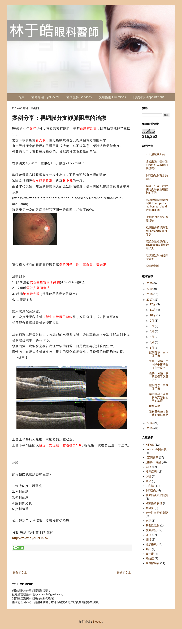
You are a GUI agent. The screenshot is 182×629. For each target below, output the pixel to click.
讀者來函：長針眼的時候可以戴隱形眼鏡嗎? (157, 165)
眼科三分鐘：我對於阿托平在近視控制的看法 (157, 189)
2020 (149, 283)
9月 (152, 320)
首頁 (21, 97)
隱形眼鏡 (151, 544)
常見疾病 (151, 471)
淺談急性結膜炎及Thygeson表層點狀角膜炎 (157, 244)
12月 (153, 304)
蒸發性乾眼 (152, 525)
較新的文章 (20, 572)
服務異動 (154, 406)
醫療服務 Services (79, 97)
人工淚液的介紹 (155, 154)
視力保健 (151, 530)
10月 (153, 315)
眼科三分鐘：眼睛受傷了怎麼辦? (158, 376)
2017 (149, 299)
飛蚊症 (150, 558)
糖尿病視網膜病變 (157, 495)
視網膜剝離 (152, 265)
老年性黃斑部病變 (157, 512)
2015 (149, 428)
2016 (149, 423)
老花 (148, 520)
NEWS (150, 444)
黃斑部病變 (152, 563)
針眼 (148, 539)
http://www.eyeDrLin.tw (30, 538)
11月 (153, 309)
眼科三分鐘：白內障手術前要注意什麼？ (158, 364)
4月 (152, 336)
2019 (149, 288)
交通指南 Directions (112, 97)
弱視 (148, 476)
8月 (152, 326)
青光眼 (150, 553)
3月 (152, 342)
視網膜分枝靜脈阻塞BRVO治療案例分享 (157, 231)
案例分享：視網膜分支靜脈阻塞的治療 (158, 397)
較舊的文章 (124, 572)
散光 (148, 481)
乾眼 (148, 466)
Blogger (97, 621)
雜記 (148, 549)
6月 (152, 331)
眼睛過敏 (151, 490)
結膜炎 (150, 508)
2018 (149, 294)
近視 (148, 534)
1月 (152, 347)
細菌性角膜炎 (154, 503)
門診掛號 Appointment (148, 97)
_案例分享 (152, 457)
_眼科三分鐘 (153, 462)
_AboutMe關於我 (156, 449)
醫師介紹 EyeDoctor (45, 97)
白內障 (150, 485)
